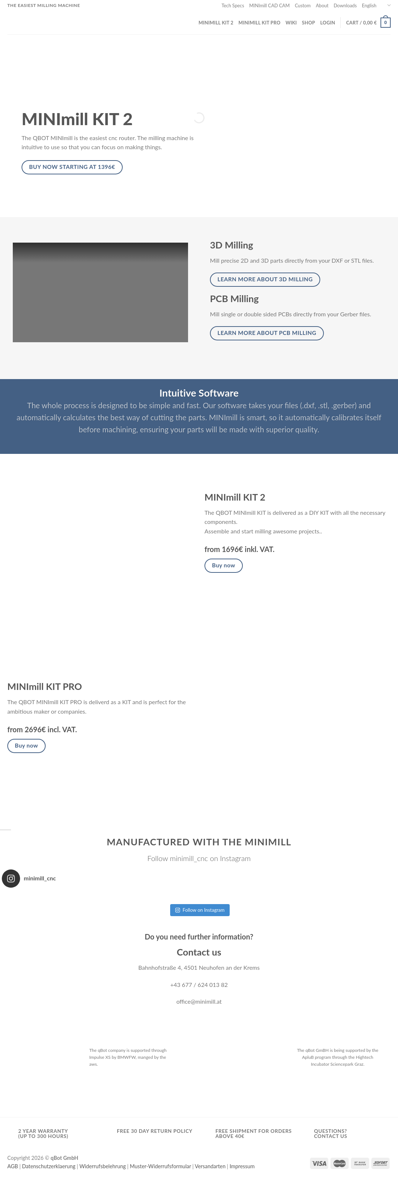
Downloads (345, 5)
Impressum (242, 1166)
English (376, 5)
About (322, 5)
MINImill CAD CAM (269, 5)
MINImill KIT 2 (216, 23)
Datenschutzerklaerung (48, 1166)
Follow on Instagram (200, 910)
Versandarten (210, 1166)
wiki (291, 23)
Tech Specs (233, 5)
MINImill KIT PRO (259, 23)
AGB (12, 1166)
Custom (302, 5)
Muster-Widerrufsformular (160, 1166)
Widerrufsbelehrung (102, 1166)
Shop (308, 23)
